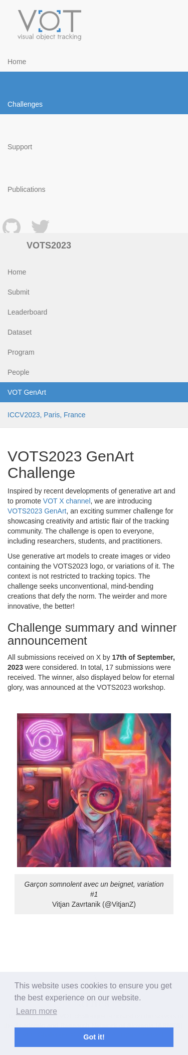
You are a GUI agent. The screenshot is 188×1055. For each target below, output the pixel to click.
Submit (19, 292)
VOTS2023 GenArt (37, 511)
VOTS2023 (49, 245)
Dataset (20, 332)
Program (21, 352)
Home (17, 62)
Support (20, 147)
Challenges (25, 104)
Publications (27, 189)
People (19, 372)
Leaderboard (27, 312)
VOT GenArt (27, 392)
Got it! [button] (93, 1037)
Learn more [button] (36, 1011)
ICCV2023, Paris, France (47, 415)
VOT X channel (67, 501)
